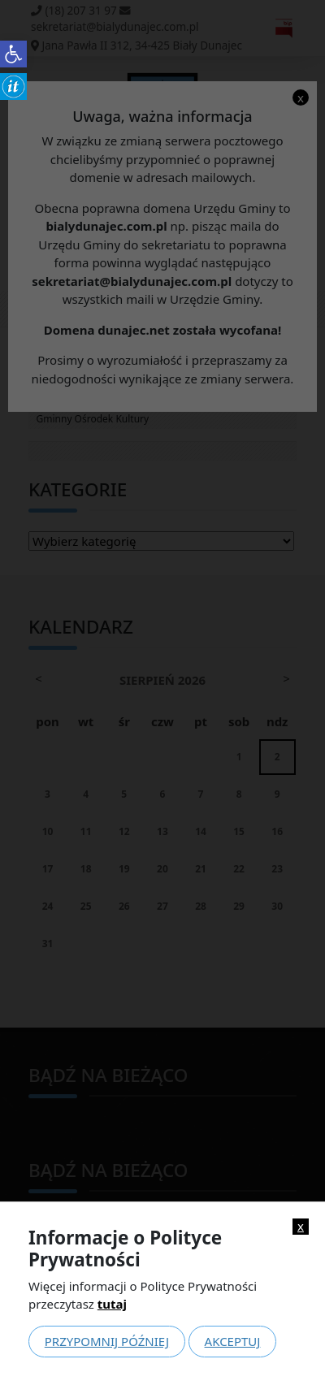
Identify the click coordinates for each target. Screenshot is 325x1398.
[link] (13, 54)
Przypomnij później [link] (107, 1341)
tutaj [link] (112, 1304)
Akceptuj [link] (233, 1341)
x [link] (300, 1226)
